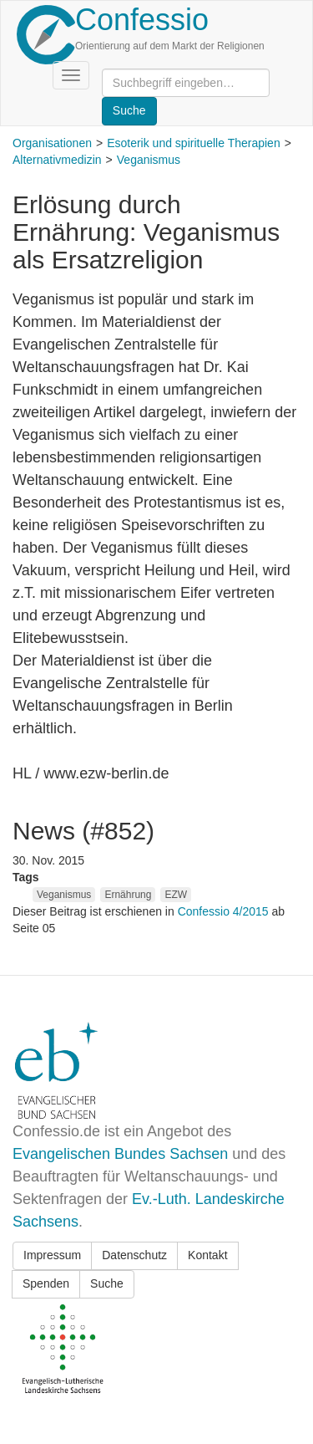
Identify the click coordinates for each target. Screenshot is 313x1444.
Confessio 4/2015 (225, 911)
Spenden (46, 1283)
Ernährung (127, 895)
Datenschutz (134, 1255)
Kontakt (207, 1255)
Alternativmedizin (57, 159)
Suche (107, 1283)
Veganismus (148, 159)
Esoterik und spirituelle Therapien (193, 143)
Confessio (142, 20)
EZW (175, 895)
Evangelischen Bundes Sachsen (120, 1154)
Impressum (52, 1255)
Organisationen (52, 143)
